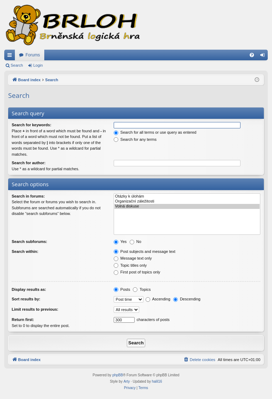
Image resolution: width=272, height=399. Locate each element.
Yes (120, 241)
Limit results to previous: (35, 309)
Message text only (133, 258)
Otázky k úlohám (187, 196)
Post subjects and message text (144, 251)
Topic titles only (130, 265)
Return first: (23, 319)
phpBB (117, 375)
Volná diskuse (187, 206)
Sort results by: (26, 299)
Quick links (11, 56)
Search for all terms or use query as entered (155, 132)
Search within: (25, 251)
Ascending (158, 299)
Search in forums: (28, 196)
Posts (122, 289)
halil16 (157, 381)
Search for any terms (135, 139)
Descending (186, 299)
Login (38, 65)
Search (17, 65)
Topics (142, 289)
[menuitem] (251, 55)
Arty (127, 381)
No (135, 241)
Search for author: (28, 163)
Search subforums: (29, 241)
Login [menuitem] (264, 56)
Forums (33, 54)
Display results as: (29, 289)
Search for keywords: (31, 125)
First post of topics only (137, 272)
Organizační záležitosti (187, 201)
